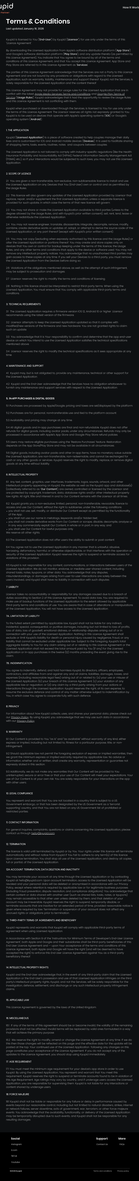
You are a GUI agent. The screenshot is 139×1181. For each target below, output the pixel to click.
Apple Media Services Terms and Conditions (63, 94)
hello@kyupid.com (43, 833)
